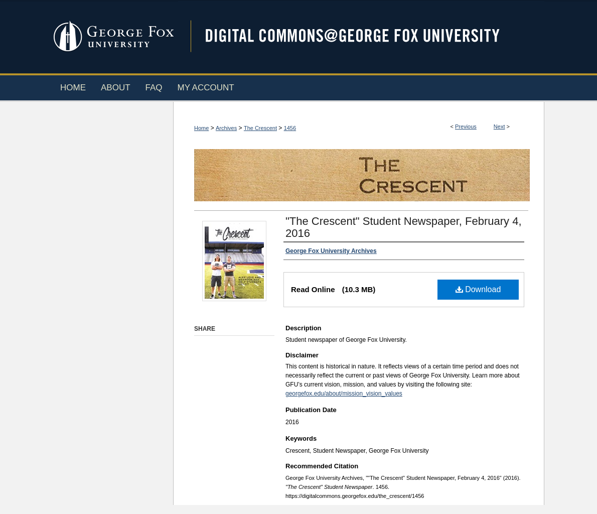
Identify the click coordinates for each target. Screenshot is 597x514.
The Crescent (260, 128)
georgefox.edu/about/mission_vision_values (343, 393)
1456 (290, 128)
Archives (226, 128)
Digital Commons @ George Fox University (361, 36)
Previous (466, 126)
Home (201, 128)
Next (499, 126)
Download (478, 289)
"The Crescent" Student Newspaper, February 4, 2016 (403, 227)
